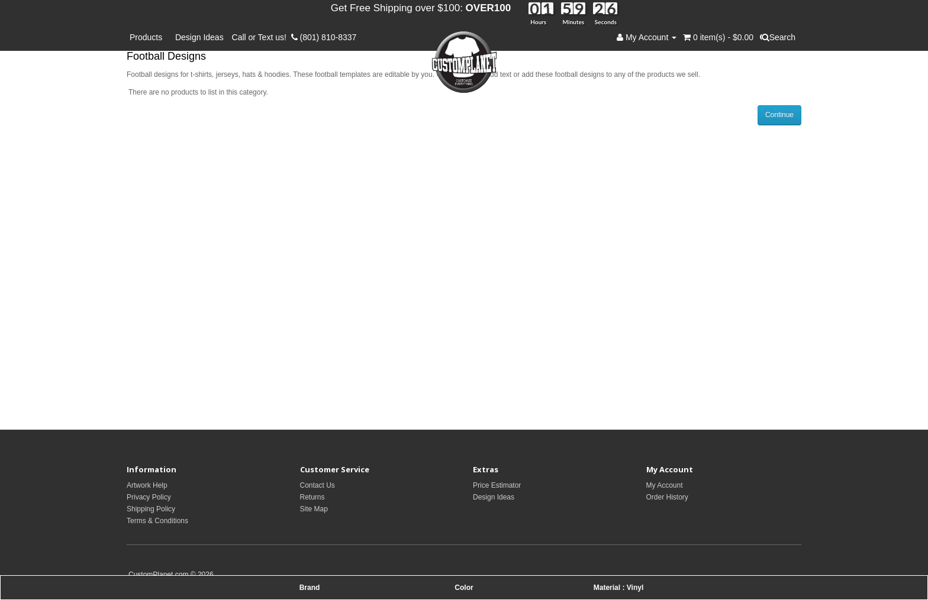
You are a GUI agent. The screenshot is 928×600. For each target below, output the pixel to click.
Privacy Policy (149, 497)
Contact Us (317, 485)
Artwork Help (147, 485)
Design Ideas (199, 37)
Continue (779, 115)
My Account (664, 485)
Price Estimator (497, 485)
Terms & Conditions (157, 521)
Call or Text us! (261, 37)
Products (148, 37)
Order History (667, 497)
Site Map (314, 509)
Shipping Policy (151, 509)
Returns (312, 497)
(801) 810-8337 (324, 37)
